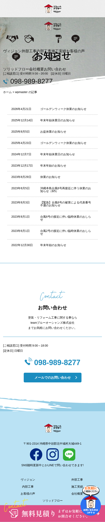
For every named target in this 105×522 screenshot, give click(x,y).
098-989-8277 (57, 362)
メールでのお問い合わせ (52, 377)
